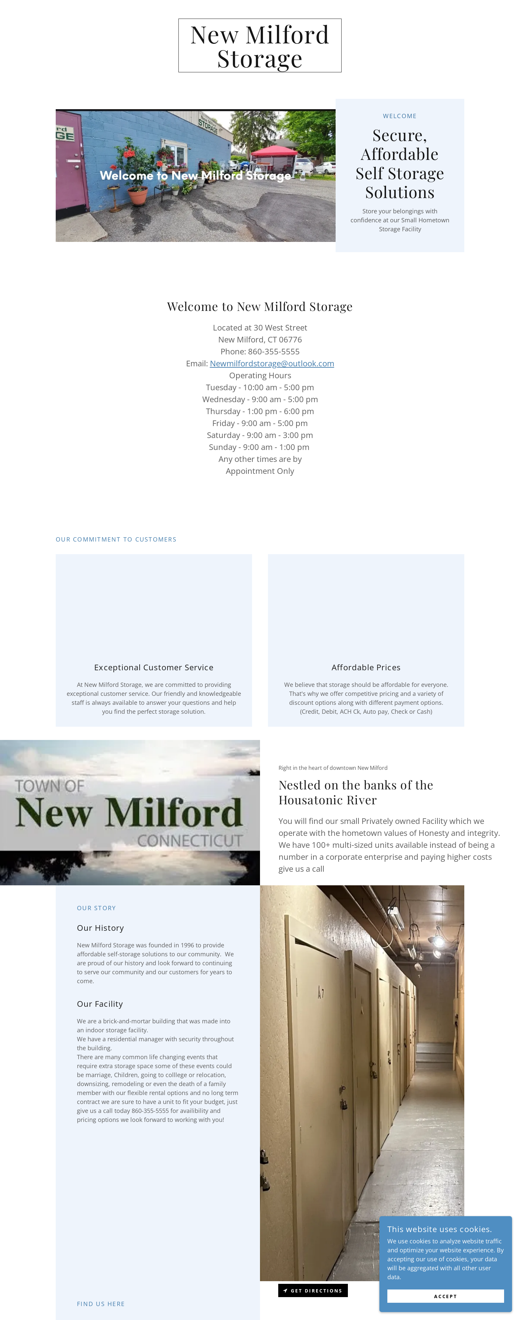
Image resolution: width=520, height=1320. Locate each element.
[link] (260, 65)
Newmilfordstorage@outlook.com (272, 363)
